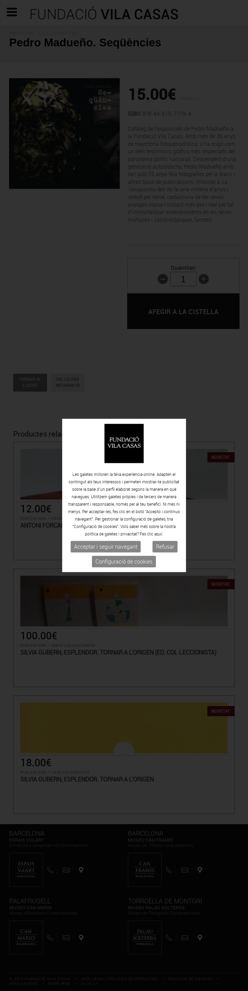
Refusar (165, 546)
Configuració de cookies (124, 561)
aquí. (158, 533)
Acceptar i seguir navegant (105, 546)
